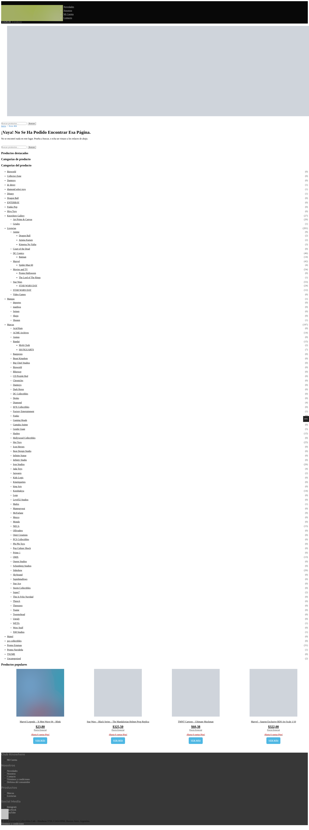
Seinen (16, 311)
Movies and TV (20, 269)
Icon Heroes (18, 446)
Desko (16, 398)
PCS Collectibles (21, 539)
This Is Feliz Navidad (23, 597)
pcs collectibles (14, 641)
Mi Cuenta (69, 14)
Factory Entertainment (23, 411)
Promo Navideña (15, 649)
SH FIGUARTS (26, 349)
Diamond (17, 402)
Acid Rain (18, 328)
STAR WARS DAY (28, 285)
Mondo (16, 521)
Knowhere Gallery (16, 215)
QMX (15, 557)
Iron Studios (19, 464)
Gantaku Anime (20, 424)
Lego (15, 495)
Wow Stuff (18, 627)
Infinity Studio (20, 460)
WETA (16, 623)
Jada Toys (17, 469)
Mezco (16, 517)
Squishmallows (20, 579)
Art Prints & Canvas (22, 219)
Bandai (16, 341)
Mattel (10, 636)
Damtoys (11, 180)
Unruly (16, 619)
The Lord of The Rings (30, 277)
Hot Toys (17, 442)
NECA (16, 526)
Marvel (16, 261)
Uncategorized (14, 658)
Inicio (3, 126)
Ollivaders (18, 530)
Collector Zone (14, 176)
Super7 (16, 592)
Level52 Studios (20, 499)
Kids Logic (18, 477)
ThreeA (16, 601)
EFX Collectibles (21, 407)
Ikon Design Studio (22, 451)
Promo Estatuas (14, 645)
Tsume (16, 610)
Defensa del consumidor (18, 782)
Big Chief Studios (21, 363)
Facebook (11, 810)
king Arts (17, 486)
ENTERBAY (13, 202)
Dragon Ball (13, 198)
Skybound (18, 574)
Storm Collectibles (22, 588)
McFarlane (18, 513)
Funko (16, 416)
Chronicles (18, 380)
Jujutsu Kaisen (26, 240)
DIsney (10, 193)
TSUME (11, 654)
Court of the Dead (21, 249)
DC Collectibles (20, 393)
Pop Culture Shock (22, 548)
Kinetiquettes (19, 482)
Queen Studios (20, 561)
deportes (17, 302)
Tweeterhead (19, 614)
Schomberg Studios (22, 566)
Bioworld (11, 171)
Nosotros (68, 10)
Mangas (11, 299)
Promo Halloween (27, 273)
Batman (22, 257)
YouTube (11, 812)
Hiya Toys (12, 211)
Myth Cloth (24, 345)
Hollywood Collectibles (24, 438)
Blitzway (17, 371)
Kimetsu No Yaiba (27, 244)
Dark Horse (18, 389)
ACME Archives (21, 332)
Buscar (32, 123)
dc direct (11, 185)
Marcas (10, 324)
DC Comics (18, 253)
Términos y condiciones (18, 779)
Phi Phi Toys (19, 544)
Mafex (16, 504)
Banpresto (18, 354)
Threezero (18, 605)
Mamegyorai (19, 508)
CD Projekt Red (20, 376)
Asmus (16, 337)
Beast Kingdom (20, 358)
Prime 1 (16, 552)
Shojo (15, 316)
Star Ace (17, 583)
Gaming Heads (20, 420)
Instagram (12, 807)
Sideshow (17, 570)
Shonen (16, 320)
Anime (16, 232)
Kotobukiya (18, 491)
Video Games (19, 294)
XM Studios (18, 632)
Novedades (69, 7)
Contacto (68, 18)
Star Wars (17, 282)
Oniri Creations (20, 535)
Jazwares (17, 473)
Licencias (11, 228)
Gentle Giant (19, 429)
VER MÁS (40, 741)
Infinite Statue (19, 455)
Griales (16, 224)
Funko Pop (12, 207)
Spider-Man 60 (26, 265)
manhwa (17, 307)
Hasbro (16, 433)
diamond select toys (16, 189)
